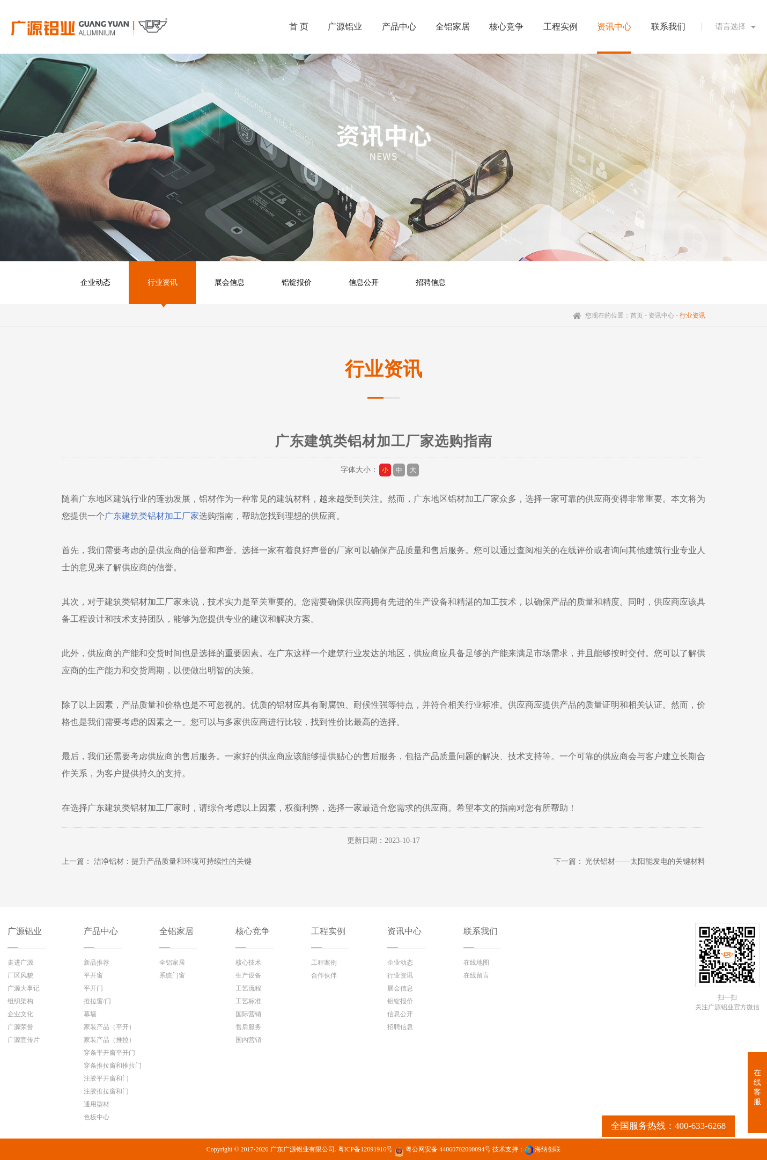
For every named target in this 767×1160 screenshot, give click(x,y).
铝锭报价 (297, 282)
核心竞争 (252, 931)
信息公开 (364, 282)
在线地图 (476, 962)
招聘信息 (431, 282)
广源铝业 (25, 931)
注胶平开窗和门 (106, 1078)
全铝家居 (176, 931)
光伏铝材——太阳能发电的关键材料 (645, 861)
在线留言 (476, 975)
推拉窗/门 (97, 1001)
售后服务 (248, 1027)
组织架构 (20, 1001)
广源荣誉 (20, 1027)
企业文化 (20, 1014)
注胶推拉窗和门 (106, 1091)
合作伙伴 (324, 975)
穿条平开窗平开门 (109, 1052)
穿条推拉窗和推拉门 (113, 1065)
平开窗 (93, 975)
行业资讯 (163, 282)
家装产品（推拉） (109, 1040)
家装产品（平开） (109, 1027)
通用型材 (96, 1104)
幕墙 (90, 1014)
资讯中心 (661, 315)
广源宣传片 (24, 1040)
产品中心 (101, 931)
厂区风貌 (20, 975)
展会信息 (230, 282)
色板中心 (96, 1117)
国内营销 (248, 1040)
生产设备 (248, 975)
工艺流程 (248, 988)
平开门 (93, 988)
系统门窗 (172, 975)
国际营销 (248, 1014)
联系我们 (480, 931)
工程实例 (328, 931)
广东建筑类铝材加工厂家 (152, 515)
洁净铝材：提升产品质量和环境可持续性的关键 (173, 861)
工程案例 (324, 962)
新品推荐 (96, 962)
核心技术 (248, 962)
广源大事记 (24, 988)
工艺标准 (248, 1001)
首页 (636, 315)
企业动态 (95, 282)
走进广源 (20, 962)
